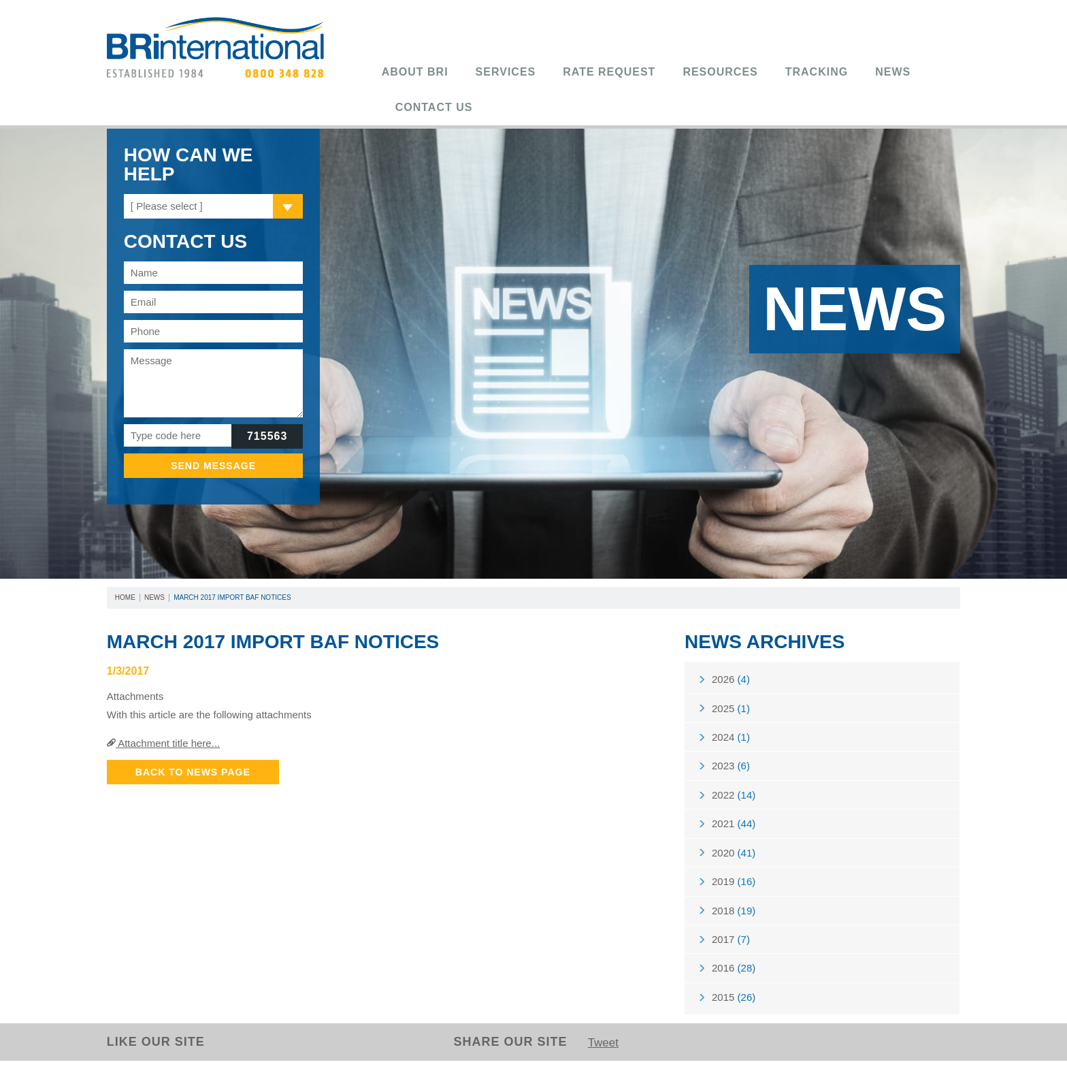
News (892, 72)
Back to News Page (192, 772)
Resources (720, 72)
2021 (733, 829)
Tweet (604, 1055)
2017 (731, 949)
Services (506, 72)
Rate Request (609, 72)
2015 (733, 1009)
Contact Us (434, 107)
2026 (731, 680)
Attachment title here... (163, 743)
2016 (733, 979)
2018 (733, 919)
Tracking (816, 72)
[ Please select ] (167, 206)
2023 (731, 769)
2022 (733, 799)
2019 (733, 889)
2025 (731, 710)
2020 (733, 859)
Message (213, 383)
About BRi (415, 72)
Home (125, 597)
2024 (731, 740)
